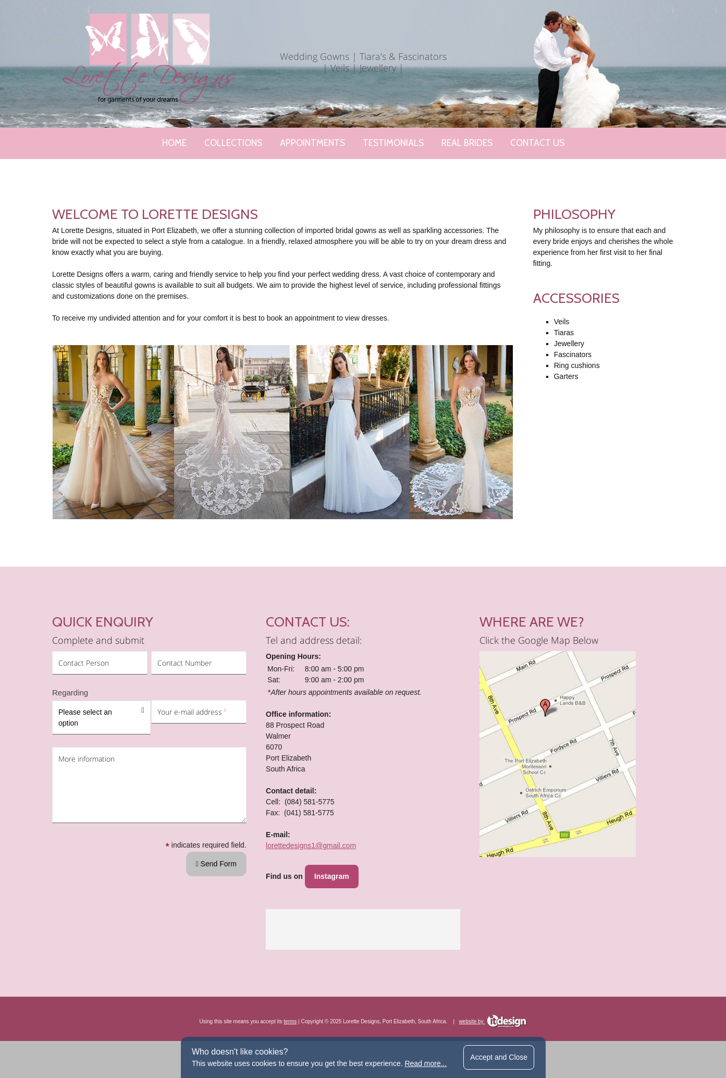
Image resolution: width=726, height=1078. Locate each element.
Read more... (425, 1063)
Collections (233, 143)
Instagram (331, 871)
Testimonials (393, 143)
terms (290, 1017)
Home (174, 143)
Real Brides (467, 143)
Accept (498, 1057)
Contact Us (537, 143)
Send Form (216, 920)
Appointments (312, 143)
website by (492, 1017)
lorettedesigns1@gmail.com (311, 841)
